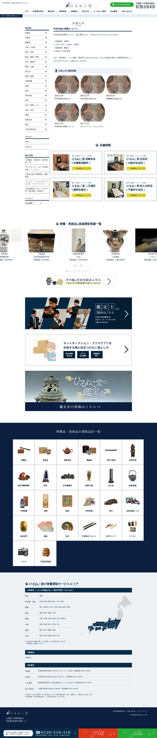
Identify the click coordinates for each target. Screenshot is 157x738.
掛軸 (27, 86)
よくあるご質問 (100, 11)
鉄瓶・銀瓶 (29, 76)
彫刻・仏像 (29, 67)
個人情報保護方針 (119, 711)
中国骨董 (23, 511)
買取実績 (62, 11)
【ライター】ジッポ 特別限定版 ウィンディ (36, 168)
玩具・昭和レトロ (32, 105)
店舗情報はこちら (82, 168)
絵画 (27, 91)
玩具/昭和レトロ (132, 511)
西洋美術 (28, 95)
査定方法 (85, 11)
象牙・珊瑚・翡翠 (32, 57)
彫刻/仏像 (89, 485)
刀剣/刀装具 (110, 460)
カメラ (23, 562)
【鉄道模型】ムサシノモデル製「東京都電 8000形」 (36, 190)
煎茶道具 (28, 120)
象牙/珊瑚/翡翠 (23, 485)
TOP (26, 11)
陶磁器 (27, 42)
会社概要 (113, 11)
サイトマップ (142, 711)
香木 (27, 100)
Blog (27, 141)
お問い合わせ (127, 11)
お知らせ (28, 147)
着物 (27, 115)
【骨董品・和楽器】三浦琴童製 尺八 (36, 161)
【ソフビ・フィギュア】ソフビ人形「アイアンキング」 (36, 183)
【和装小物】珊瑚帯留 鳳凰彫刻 (36, 175)
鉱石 (27, 124)
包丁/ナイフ (110, 536)
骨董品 (23, 460)
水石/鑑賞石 (67, 485)
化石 (67, 536)
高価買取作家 (38, 11)
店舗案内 (74, 11)
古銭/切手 (23, 536)
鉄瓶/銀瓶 (132, 485)
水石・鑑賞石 (30, 62)
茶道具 (45, 460)
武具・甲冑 (29, 52)
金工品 (27, 71)
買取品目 (51, 11)
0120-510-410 (16, 720)
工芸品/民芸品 (30, 129)
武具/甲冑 (132, 460)
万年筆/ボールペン (89, 536)
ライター (132, 536)
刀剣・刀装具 (30, 47)
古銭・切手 (29, 110)
